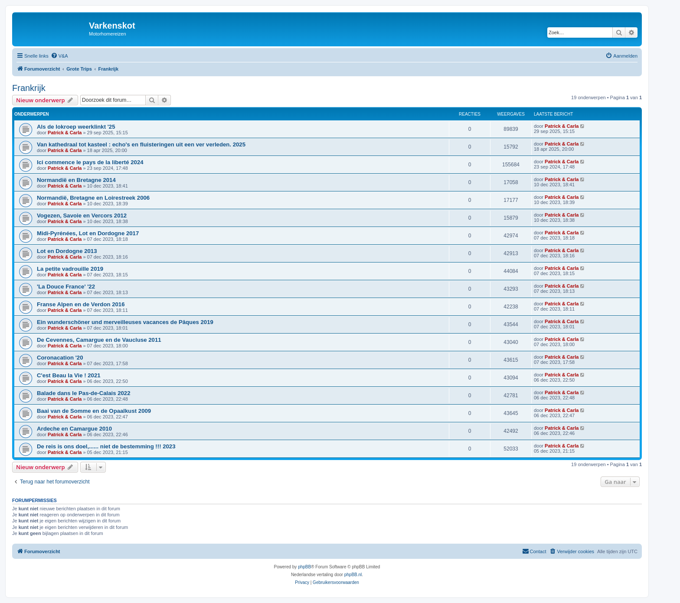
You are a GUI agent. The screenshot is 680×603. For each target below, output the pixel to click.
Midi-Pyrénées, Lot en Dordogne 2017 (88, 233)
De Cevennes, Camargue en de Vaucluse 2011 (99, 340)
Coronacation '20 (60, 357)
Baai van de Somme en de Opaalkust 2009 (94, 411)
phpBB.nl (353, 574)
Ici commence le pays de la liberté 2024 (90, 162)
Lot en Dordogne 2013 (67, 251)
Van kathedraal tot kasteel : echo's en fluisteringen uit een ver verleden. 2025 (141, 144)
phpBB (304, 566)
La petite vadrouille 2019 (70, 269)
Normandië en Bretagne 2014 (76, 180)
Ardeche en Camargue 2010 (74, 428)
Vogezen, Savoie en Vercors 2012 (82, 215)
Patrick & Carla (65, 132)
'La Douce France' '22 (66, 286)
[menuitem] (59, 56)
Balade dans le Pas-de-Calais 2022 (84, 393)
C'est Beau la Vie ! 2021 (69, 375)
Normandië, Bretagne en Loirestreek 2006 (93, 198)
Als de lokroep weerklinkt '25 (76, 126)
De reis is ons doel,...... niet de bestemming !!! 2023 (106, 446)
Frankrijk (29, 88)
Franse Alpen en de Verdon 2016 (81, 304)
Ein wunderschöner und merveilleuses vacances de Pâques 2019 (125, 322)
